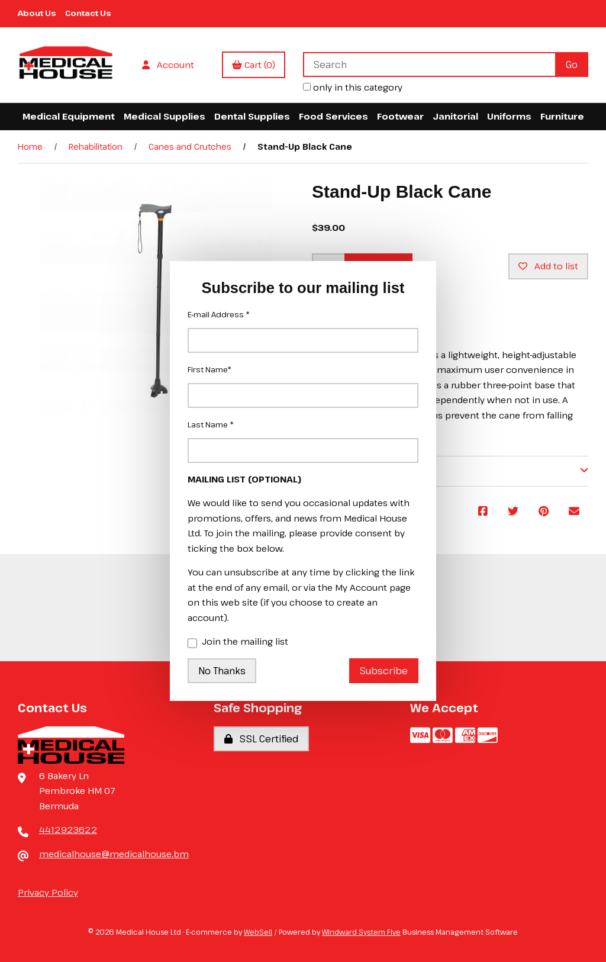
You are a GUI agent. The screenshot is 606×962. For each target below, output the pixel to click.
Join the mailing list (238, 642)
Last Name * (211, 424)
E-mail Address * (219, 314)
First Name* (209, 369)
